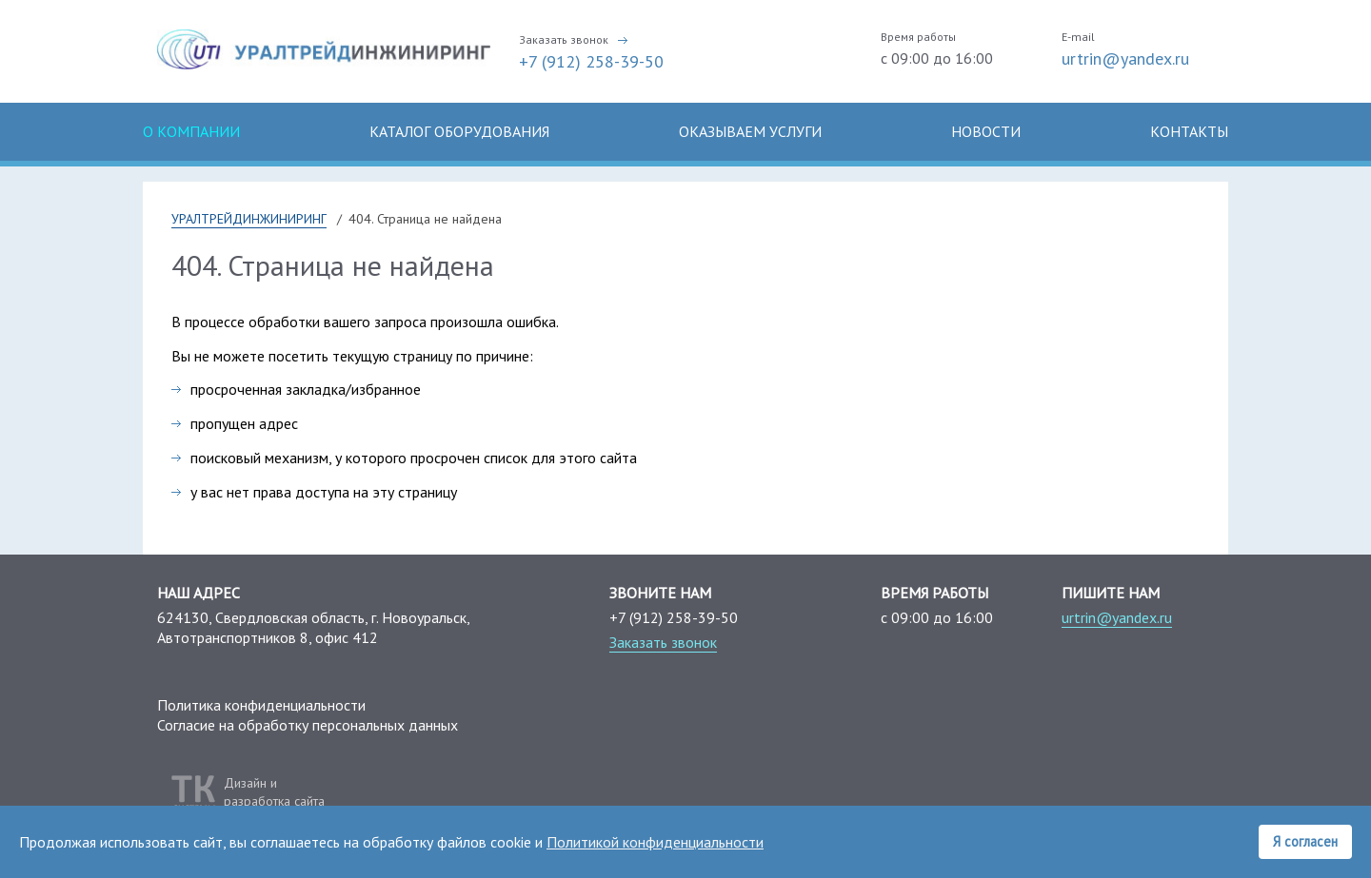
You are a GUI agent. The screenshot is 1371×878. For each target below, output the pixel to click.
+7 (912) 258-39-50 (591, 61)
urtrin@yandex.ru (1125, 58)
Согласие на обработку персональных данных (307, 724)
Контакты (1189, 131)
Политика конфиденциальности (261, 704)
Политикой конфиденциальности (655, 841)
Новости (986, 131)
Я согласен (1305, 841)
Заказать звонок (563, 40)
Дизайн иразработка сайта (274, 791)
